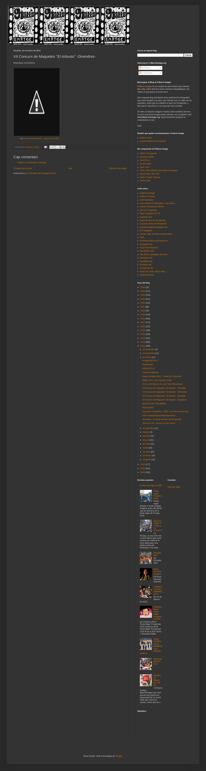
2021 (143, 307)
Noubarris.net (146, 258)
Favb (142, 237)
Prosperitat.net (146, 268)
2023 (143, 299)
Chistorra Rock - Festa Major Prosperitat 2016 (158, 613)
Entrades (144, 68)
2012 (143, 342)
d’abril (146, 448)
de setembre (149, 428)
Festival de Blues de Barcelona (153, 241)
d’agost (146, 432)
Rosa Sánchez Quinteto (157, 571)
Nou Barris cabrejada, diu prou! (154, 254)
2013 (143, 338)
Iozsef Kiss (145, 160)
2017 (143, 322)
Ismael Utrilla (145, 164)
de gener (147, 459)
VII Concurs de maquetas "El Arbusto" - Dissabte (164, 388)
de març (147, 452)
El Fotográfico (146, 230)
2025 (143, 291)
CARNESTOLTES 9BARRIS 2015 (158, 590)
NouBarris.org (146, 261)
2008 (143, 472)
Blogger (118, 756)
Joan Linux (145, 167)
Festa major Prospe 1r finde (158, 494)
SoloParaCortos (147, 275)
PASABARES (157, 554)
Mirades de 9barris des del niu (157, 680)
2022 (143, 303)
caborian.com (146, 217)
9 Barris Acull (146, 138)
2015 (143, 330)
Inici (70, 168)
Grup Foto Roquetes (149, 247)
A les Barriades (146, 200)
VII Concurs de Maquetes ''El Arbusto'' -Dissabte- (164, 396)
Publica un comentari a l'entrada (32, 162)
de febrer (147, 455)
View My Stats (174, 487)
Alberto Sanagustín (148, 153)
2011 (143, 346)
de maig (147, 444)
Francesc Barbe (147, 157)
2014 (143, 334)
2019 (143, 314)
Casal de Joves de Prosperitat (153, 224)
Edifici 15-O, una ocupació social (156, 380)
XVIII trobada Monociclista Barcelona (158, 415)
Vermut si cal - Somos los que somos (158, 423)
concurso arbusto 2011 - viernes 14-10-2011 (41, 138)
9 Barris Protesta (147, 196)
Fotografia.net (146, 244)
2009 (143, 468)
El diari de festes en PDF (151, 485)
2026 (143, 287)
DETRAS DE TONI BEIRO (154, 403)
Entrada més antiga (117, 168)
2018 (143, 318)
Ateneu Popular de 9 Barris (152, 206)
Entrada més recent (23, 168)
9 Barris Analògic (147, 193)
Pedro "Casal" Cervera (150, 177)
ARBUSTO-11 (148, 368)
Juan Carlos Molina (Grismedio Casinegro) (159, 170)
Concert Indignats (150, 372)
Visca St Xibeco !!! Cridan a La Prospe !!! (158, 526)
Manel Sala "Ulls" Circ (149, 174)
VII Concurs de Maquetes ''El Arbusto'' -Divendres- (164, 400)
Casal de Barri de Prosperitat (153, 141)
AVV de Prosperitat (148, 210)
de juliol (146, 436)
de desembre (149, 349)
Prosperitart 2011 (150, 360)
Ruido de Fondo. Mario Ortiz (152, 271)
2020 (143, 311)
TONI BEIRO (148, 408)
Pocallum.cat (145, 265)
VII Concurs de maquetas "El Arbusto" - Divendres (164, 392)
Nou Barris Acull (147, 251)
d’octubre (147, 357)
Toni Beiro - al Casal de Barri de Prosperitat (161, 419)
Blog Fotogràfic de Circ (150, 213)
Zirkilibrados (147, 364)
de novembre (149, 353)
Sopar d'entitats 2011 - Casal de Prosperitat (161, 376)
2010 (143, 464)
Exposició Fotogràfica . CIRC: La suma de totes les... (165, 411)
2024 (143, 295)
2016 (143, 326)
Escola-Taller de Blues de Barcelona (156, 234)
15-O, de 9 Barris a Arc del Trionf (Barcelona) (162, 384)
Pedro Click (145, 180)
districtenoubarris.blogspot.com (154, 227)
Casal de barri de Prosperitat (152, 220)
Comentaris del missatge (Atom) (41, 173)
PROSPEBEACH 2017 (158, 661)
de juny (146, 440)
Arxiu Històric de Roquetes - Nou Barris (157, 203)
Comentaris (145, 73)
